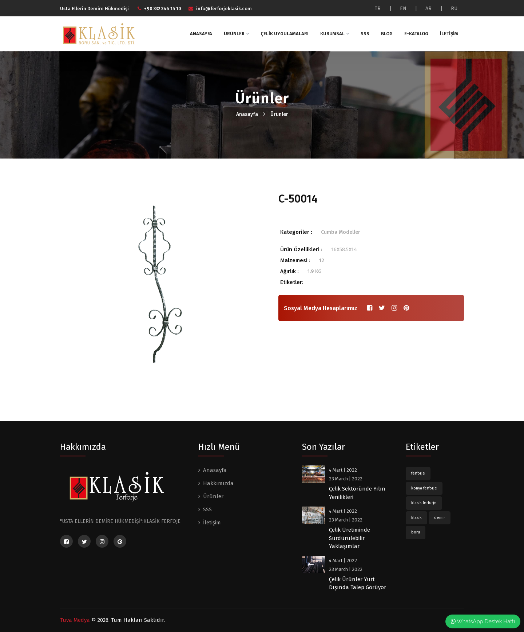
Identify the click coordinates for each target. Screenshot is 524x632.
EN (403, 8)
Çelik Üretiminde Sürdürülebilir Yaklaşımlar (349, 538)
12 (321, 260)
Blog (387, 33)
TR (378, 8)
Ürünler (236, 33)
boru (415, 532)
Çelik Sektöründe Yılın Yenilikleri (357, 492)
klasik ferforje (424, 502)
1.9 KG (314, 271)
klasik (416, 517)
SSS (365, 33)
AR (428, 8)
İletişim (449, 33)
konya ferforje (424, 488)
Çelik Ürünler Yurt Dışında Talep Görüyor (357, 583)
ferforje (418, 473)
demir (439, 517)
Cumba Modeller (340, 232)
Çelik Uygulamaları (285, 33)
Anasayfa (201, 33)
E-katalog (416, 33)
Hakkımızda (218, 483)
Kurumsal (334, 33)
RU (454, 8)
